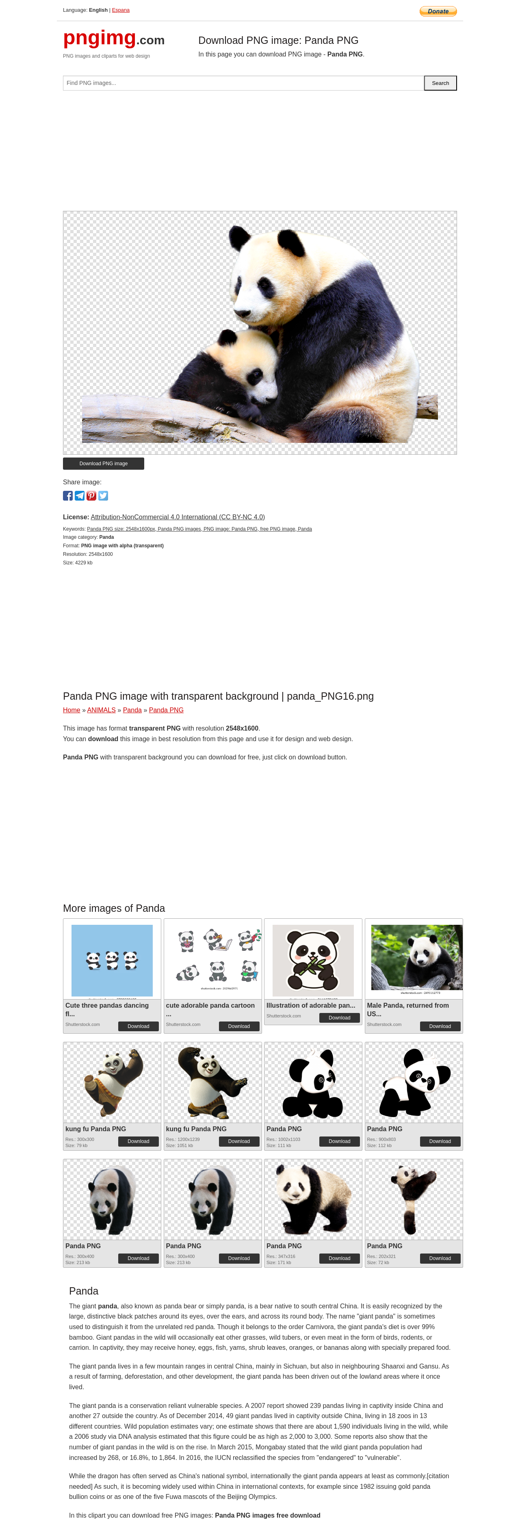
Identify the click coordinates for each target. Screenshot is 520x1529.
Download (138, 1026)
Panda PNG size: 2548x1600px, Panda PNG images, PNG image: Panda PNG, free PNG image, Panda (199, 529)
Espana (121, 10)
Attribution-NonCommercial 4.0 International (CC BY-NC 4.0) (178, 517)
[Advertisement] (260, 154)
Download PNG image (104, 463)
